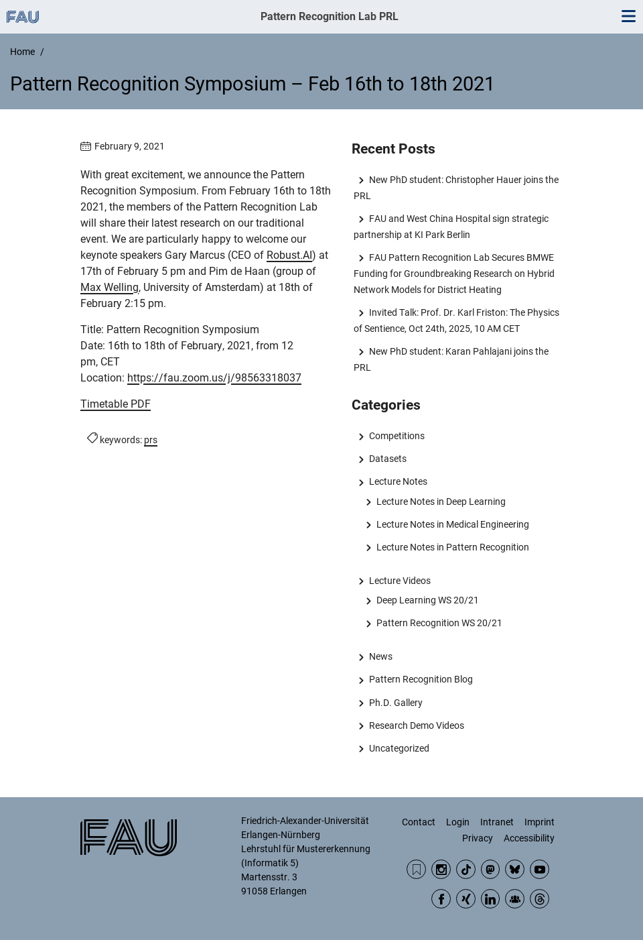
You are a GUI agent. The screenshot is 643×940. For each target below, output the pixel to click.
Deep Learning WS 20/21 (427, 600)
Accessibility (529, 838)
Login (458, 822)
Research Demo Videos (416, 725)
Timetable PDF (115, 404)
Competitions (397, 435)
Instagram (441, 869)
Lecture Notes (398, 481)
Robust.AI (289, 255)
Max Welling (109, 287)
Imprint (539, 822)
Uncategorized (399, 748)
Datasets (388, 458)
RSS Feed (416, 869)
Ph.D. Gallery (396, 702)
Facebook (441, 898)
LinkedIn (490, 898)
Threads (539, 898)
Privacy (477, 838)
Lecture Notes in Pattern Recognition (452, 547)
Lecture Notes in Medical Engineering (452, 524)
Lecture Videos (400, 580)
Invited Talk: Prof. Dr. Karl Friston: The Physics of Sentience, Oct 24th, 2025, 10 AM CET (456, 320)
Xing (466, 898)
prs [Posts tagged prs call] (150, 439)
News (380, 656)
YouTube (539, 869)
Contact (418, 822)
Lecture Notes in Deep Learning (441, 501)
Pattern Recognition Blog (421, 679)
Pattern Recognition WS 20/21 (439, 623)
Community (514, 898)
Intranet (497, 822)
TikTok (466, 869)
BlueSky (514, 869)
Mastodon (490, 869)
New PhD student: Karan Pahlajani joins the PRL (451, 359)
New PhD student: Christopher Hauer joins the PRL (456, 187)
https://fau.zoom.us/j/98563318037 (214, 377)
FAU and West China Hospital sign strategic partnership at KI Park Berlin (451, 226)
